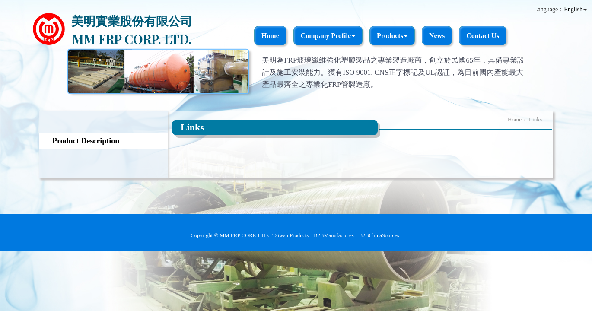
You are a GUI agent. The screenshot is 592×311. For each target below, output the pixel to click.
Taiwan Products (290, 235)
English (573, 9)
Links (535, 119)
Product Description (85, 140)
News (437, 35)
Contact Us (482, 35)
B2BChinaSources (379, 235)
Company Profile (328, 35)
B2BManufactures (333, 235)
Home (270, 35)
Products (392, 35)
